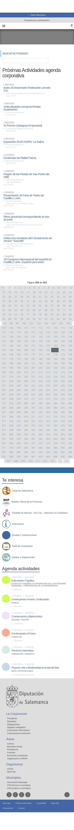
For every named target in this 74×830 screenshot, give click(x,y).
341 (33, 430)
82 (58, 314)
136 (70, 336)
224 (55, 376)
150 (26, 345)
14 (9, 292)
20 (46, 292)
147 (4, 345)
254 (55, 390)
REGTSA (11, 772)
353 (48, 434)
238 (11, 385)
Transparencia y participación (37, 20)
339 (19, 430)
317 (4, 421)
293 (48, 407)
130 (26, 336)
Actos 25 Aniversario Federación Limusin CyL (26, 89)
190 (26, 363)
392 (41, 452)
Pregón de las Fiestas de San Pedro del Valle (26, 175)
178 (11, 358)
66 (34, 310)
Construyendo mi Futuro (24, 633)
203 (48, 367)
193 (48, 363)
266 (70, 394)
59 (64, 305)
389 (19, 452)
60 (70, 305)
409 (23, 461)
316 (70, 416)
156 (70, 345)
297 (4, 412)
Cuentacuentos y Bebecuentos (27, 616)
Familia (15, 603)
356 (70, 434)
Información (18, 524)
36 (70, 296)
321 (33, 421)
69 (52, 310)
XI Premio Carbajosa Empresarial (22, 125)
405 (63, 456)
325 (63, 421)
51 (16, 305)
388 (11, 452)
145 (63, 341)
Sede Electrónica (37, 15)
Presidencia (12, 749)
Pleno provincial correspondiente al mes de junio (26, 218)
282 (41, 403)
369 (19, 443)
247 (4, 390)
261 (33, 394)
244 (55, 385)
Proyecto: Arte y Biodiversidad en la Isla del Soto (35, 667)
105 (61, 323)
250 (26, 390)
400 (26, 456)
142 (41, 341)
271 (33, 398)
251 (33, 390)
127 (4, 336)
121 (33, 332)
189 (19, 363)
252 (41, 390)
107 (4, 327)
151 (33, 345)
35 (64, 296)
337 (4, 430)
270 (26, 398)
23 (64, 292)
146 (70, 341)
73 (3, 314)
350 (26, 434)
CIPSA (10, 769)
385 (63, 447)
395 (63, 452)
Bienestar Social (14, 746)
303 (48, 412)
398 (11, 456)
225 (63, 376)
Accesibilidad (41, 803)
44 (46, 301)
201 (33, 367)
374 (55, 443)
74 (9, 314)
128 (11, 336)
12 (70, 287)
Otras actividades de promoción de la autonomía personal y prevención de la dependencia (39, 585)
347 (4, 434)
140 (26, 341)
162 (41, 350)
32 (46, 296)
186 (70, 358)
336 (70, 425)
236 (70, 381)
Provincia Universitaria (22, 650)
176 (70, 354)
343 (48, 430)
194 (55, 363)
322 (41, 421)
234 (55, 381)
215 (63, 372)
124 (55, 332)
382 (41, 447)
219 (19, 376)
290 (26, 407)
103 (46, 323)
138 (11, 341)
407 (8, 461)
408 (16, 461)
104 (54, 323)
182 (41, 358)
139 (19, 341)
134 (55, 336)
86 (9, 319)
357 (4, 438)
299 (19, 412)
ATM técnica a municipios (19, 785)
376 (70, 443)
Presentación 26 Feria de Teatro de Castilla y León (23, 197)
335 (63, 425)
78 (34, 314)
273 (48, 398)
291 (33, 407)
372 (41, 443)
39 (16, 301)
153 (48, 345)
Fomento (11, 752)
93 (52, 319)
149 (19, 345)
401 (33, 456)
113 (48, 327)
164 (55, 350)
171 (33, 354)
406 (70, 456)
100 (24, 323)
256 (70, 390)
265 (63, 394)
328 (11, 425)
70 (58, 310)
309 (19, 416)
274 (55, 398)
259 (19, 394)
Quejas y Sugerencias (23, 557)
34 (58, 296)
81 (52, 314)
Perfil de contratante (22, 546)
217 (4, 376)
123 (48, 332)
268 (11, 398)
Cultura (10, 743)
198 (11, 367)
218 (11, 376)
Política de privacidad (23, 803)
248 (11, 390)
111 (33, 327)
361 (33, 438)
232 (41, 381)
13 (3, 292)
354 (55, 434)
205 (63, 367)
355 (63, 434)
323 (48, 421)
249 (19, 390)
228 (11, 381)
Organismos (14, 764)
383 (48, 447)
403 (48, 456)
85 (3, 319)
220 (26, 376)
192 (41, 363)
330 (26, 425)
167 (4, 354)
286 (70, 403)
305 (63, 412)
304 (55, 412)
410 (31, 461)
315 (63, 416)
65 (28, 310)
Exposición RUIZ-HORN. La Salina (23, 141)
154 (55, 345)
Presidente (12, 718)
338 (11, 430)
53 (28, 305)
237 (4, 385)
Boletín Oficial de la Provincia (27, 502)
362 (41, 438)
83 (64, 314)
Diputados (12, 721)
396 (70, 452)
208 (11, 372)
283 (48, 403)
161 (33, 350)
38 (9, 301)
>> (66, 461)
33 (52, 296)
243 (48, 385)
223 (48, 376)
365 (63, 438)
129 (19, 336)
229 (19, 381)
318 (11, 421)
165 (63, 350)
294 (55, 407)
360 (26, 438)
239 (19, 385)
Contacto (21, 808)
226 (70, 376)
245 (63, 385)
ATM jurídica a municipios (19, 788)
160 (26, 350)
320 (26, 421)
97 (5, 323)
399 (19, 456)
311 (33, 416)
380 (26, 447)
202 (41, 367)
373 (48, 443)
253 (48, 390)
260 (26, 394)
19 (40, 292)
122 (41, 332)
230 (26, 381)
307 (4, 416)
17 (28, 292)
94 (58, 319)
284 (55, 403)
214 (55, 372)
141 (33, 341)
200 (26, 367)
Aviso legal (6, 803)
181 (33, 358)
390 (26, 452)
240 (26, 385)
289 (19, 407)
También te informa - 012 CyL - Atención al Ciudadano (40, 513)
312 (41, 416)
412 (45, 461)
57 (52, 305)
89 (28, 319)
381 (33, 447)
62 (9, 310)
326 (70, 421)
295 (63, 407)
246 (70, 385)
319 (19, 421)
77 (28, 314)
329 (19, 425)
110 (26, 327)
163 (48, 350)
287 (4, 407)
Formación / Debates (23, 654)
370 (26, 443)
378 (11, 447)
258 (11, 394)
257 (4, 394)
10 (58, 287)
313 (48, 416)
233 (48, 381)
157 (4, 350)
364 (55, 438)
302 (41, 412)
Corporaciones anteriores (18, 733)
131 (33, 336)
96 (70, 319)
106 (68, 323)
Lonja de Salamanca (22, 491)
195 (63, 363)
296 (70, 407)
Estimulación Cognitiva (23, 580)
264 (55, 394)
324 (55, 421)
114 (55, 327)
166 (70, 350)
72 (70, 310)
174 (55, 354)
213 (48, 372)
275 (63, 398)
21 (52, 292)
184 (55, 358)
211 (33, 372)
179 (19, 358)
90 (34, 319)
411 (38, 461)
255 (63, 390)
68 (46, 310)
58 (58, 305)
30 (34, 296)
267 (4, 398)
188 (11, 363)
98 (11, 323)
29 (28, 296)
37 (3, 301)
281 (33, 403)
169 (19, 354)
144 (55, 341)
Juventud (17, 637)
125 (63, 332)
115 (63, 327)
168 (11, 354)
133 (48, 336)
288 (11, 407)
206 (70, 367)
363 (48, 438)
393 (48, 452)
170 (26, 354)
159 (19, 350)
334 (55, 425)
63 (16, 310)
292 (41, 407)
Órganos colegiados (16, 727)
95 (64, 319)
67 (40, 310)
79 (40, 314)
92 (46, 319)
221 (33, 376)
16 (22, 292)
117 (4, 332)
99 (17, 323)
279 (19, 403)
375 (63, 443)
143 (48, 341)
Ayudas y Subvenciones (24, 535)
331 (33, 425)
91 (40, 319)
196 (70, 363)
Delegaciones (13, 724)
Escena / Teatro (20, 620)
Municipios (13, 777)
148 (11, 345)
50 (9, 305)
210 (26, 372)
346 (70, 430)
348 (11, 434)
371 (33, 443)
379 (19, 447)
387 (4, 452)
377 (4, 447)
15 (16, 292)
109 (19, 327)
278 (11, 403)
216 (70, 372)
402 (41, 456)
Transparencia (7, 808)
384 (55, 447)
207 (4, 372)
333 (48, 425)
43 (40, 301)
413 (53, 461)
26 (9, 296)
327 (4, 425)
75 (16, 314)
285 (63, 403)
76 (22, 314)
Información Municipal (17, 782)
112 (41, 327)
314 (55, 416)
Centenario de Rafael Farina (19, 158)
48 (70, 301)
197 (4, 367)
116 (70, 327)
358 (11, 438)
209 (19, 372)
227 (4, 381)
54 (34, 305)
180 (26, 358)
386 (70, 447)
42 (34, 301)
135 (63, 336)
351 (33, 434)
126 (70, 332)
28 (22, 296)
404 (55, 456)
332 (41, 425)
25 (3, 296)
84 (70, 314)
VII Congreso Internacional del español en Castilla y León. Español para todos (27, 260)
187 (4, 363)
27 (16, 296)
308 (11, 416)
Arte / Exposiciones (22, 671)
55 (40, 305)
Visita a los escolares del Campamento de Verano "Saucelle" (27, 239)
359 (19, 438)
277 (4, 403)
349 (19, 434)
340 (26, 430)
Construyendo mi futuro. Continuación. (30, 599)
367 (4, 443)
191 (33, 363)
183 (48, 358)
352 (41, 434)
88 (22, 319)
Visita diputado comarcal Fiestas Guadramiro (22, 108)
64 (22, 310)
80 (46, 314)
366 (70, 438)
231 (33, 381)
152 (41, 345)
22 (58, 292)
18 (34, 292)
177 (4, 358)
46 (58, 301)
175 (63, 354)
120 (26, 332)
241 (33, 385)
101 (31, 323)
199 (19, 367)
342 (41, 430)
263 (48, 394)
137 (4, 341)
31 (40, 296)
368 (11, 443)
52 (22, 305)
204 (55, 367)
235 (63, 381)
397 (4, 456)
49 (3, 305)
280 (26, 403)
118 (11, 332)
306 (70, 412)
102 (39, 323)
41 (28, 301)
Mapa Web (55, 803)
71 (64, 310)
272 (41, 398)
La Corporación (16, 714)
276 (70, 398)
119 (19, 332)
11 (64, 287)
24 (70, 292)
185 (63, 358)
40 (22, 301)
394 (55, 452)
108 (11, 327)
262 (41, 394)
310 (26, 416)
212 (41, 372)
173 (48, 354)
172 (41, 354)
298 (11, 412)
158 (11, 350)
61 (3, 310)
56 (46, 305)
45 (52, 301)
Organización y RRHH (17, 758)
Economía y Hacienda (17, 755)
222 (41, 376)
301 (33, 412)
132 (41, 336)
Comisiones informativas (18, 730)
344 (55, 430)
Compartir (3, 470)
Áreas (10, 739)
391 (33, 452)
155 (63, 345)
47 (64, 301)
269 (19, 398)
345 (63, 430)
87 (16, 319)
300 (26, 412)
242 (41, 385)
